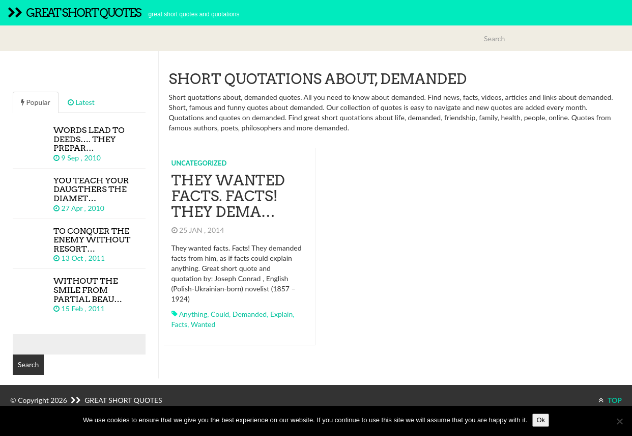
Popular (35, 102)
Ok (540, 420)
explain (281, 314)
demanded (250, 314)
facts (179, 324)
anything (193, 314)
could (220, 314)
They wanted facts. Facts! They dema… (228, 196)
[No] (619, 421)
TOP (610, 400)
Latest (81, 102)
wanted (203, 324)
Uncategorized (199, 163)
